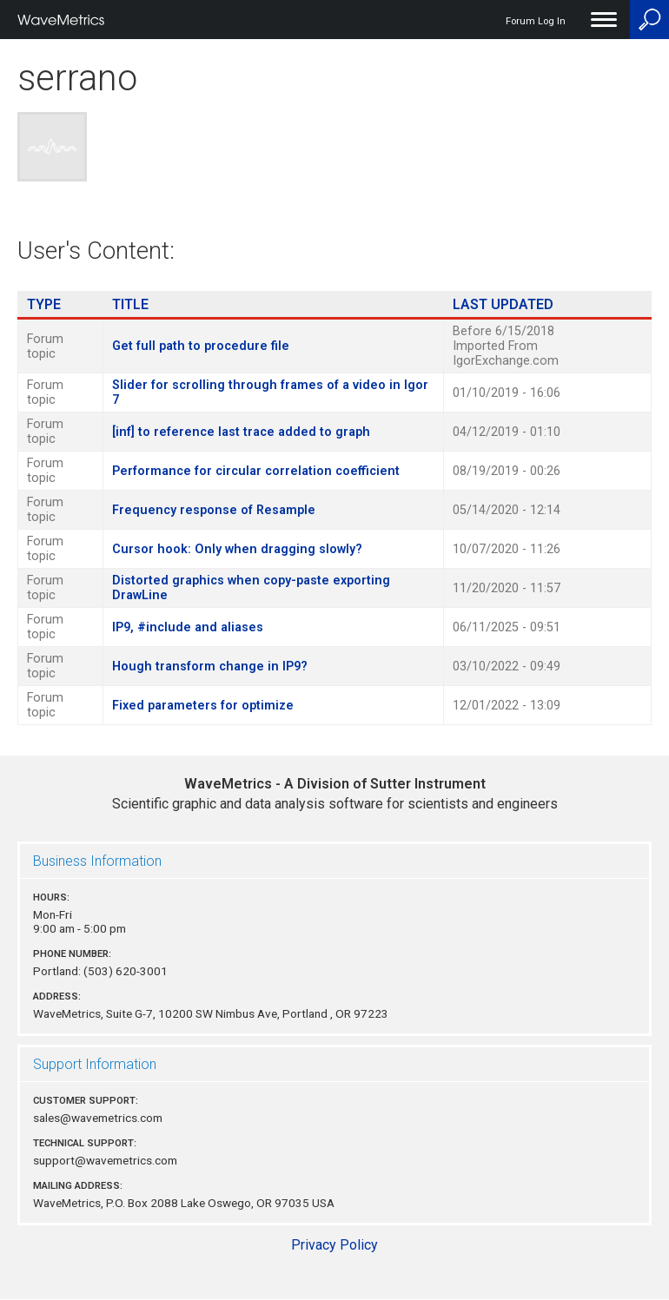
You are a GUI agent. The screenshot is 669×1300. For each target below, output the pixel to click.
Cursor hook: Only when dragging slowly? (237, 549)
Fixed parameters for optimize (203, 705)
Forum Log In (536, 21)
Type (44, 304)
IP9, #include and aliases (187, 627)
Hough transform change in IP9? (210, 666)
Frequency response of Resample (213, 510)
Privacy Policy (334, 1245)
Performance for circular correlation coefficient (256, 471)
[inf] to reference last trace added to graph (241, 432)
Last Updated (503, 304)
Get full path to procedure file (200, 346)
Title (130, 304)
